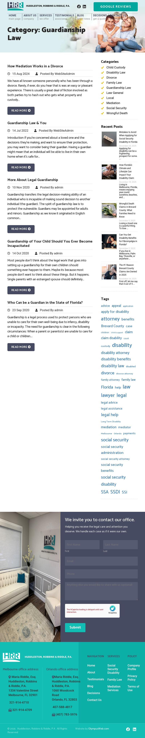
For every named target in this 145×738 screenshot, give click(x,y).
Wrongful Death (117, 113)
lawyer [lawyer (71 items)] (108, 395)
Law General (114, 93)
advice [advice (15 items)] (105, 305)
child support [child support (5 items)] (117, 332)
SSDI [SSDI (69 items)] (115, 492)
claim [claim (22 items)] (129, 332)
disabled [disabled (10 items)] (131, 366)
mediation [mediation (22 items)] (108, 427)
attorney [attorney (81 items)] (110, 319)
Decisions (100, 17)
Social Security (116, 108)
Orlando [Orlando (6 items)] (117, 433)
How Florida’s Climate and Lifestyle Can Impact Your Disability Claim (126, 171)
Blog (83, 17)
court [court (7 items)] (126, 338)
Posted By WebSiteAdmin (57, 74)
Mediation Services (114, 688)
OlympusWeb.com (98, 729)
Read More (21, 110)
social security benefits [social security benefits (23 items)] (112, 468)
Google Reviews (115, 6)
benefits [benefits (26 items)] (127, 319)
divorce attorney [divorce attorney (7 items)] (124, 374)
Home (15, 17)
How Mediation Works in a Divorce (35, 66)
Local (110, 98)
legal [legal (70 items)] (122, 395)
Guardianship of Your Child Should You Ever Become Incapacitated (50, 244)
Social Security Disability (113, 669)
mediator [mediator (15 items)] (124, 427)
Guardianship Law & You (26, 123)
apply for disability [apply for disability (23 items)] (115, 312)
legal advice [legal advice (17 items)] (109, 402)
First (67, 551)
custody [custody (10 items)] (105, 346)
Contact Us (118, 17)
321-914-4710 (19, 702)
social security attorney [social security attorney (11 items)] (115, 459)
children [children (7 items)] (105, 332)
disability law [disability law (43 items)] (112, 366)
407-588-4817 (62, 707)
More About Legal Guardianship (32, 180)
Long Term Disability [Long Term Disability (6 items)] (111, 421)
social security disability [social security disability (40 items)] (113, 481)
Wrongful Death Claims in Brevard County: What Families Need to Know (127, 210)
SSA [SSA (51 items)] (105, 492)
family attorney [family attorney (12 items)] (110, 380)
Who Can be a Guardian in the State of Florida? (45, 303)
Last (105, 551)
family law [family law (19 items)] (128, 380)
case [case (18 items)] (129, 326)
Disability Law (115, 72)
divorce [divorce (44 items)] (107, 373)
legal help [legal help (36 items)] (109, 415)
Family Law (114, 82)
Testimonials (64, 17)
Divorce (111, 77)
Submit (75, 628)
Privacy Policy (132, 677)
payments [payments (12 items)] (129, 433)
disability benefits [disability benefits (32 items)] (116, 359)
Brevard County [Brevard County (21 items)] (112, 326)
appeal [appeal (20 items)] (116, 306)
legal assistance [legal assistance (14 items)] (111, 408)
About (91, 672)
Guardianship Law (118, 88)
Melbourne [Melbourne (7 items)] (106, 434)
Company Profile (134, 667)
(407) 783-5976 (66, 714)
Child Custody (115, 67)
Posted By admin (51, 187)
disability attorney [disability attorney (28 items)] (115, 353)
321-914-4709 (22, 710)
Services (45, 17)
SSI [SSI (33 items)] (124, 492)
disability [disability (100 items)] (122, 345)
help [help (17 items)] (118, 387)
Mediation (113, 103)
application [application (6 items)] (128, 306)
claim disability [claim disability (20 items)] (111, 338)
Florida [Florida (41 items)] (107, 387)
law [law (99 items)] (127, 387)
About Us (30, 17)
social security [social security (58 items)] (115, 440)
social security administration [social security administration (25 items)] (112, 450)
